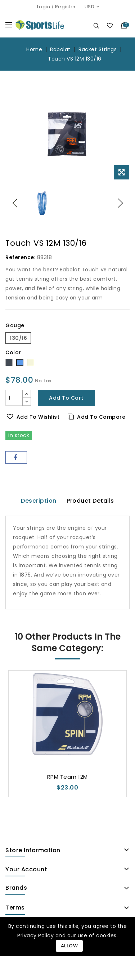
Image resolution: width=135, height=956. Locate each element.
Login (43, 6)
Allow (69, 945)
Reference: (20, 257)
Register (65, 6)
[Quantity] (14, 398)
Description (39, 501)
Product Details (90, 501)
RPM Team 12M (67, 777)
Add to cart (66, 397)
